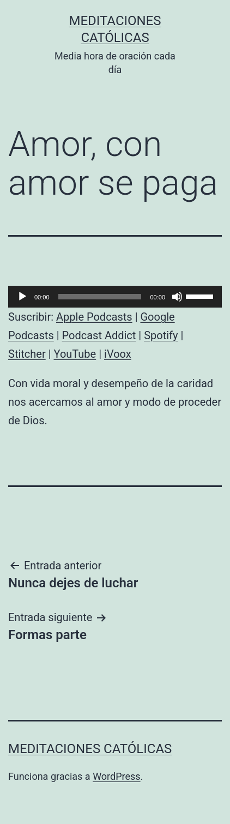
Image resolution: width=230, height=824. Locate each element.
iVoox (117, 353)
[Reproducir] (22, 296)
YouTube (75, 353)
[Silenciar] (177, 296)
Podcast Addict (99, 335)
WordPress (116, 776)
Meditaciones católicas (90, 748)
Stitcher (27, 353)
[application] (115, 297)
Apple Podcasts (94, 316)
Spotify (161, 335)
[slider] (100, 296)
